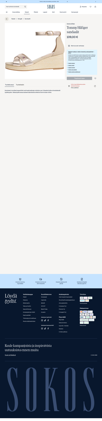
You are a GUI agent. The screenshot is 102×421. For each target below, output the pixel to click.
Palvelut (61, 328)
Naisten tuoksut (71, 63)
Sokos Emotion (63, 322)
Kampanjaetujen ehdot (29, 312)
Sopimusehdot (27, 315)
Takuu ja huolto (27, 306)
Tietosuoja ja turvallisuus (29, 318)
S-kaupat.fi (63, 313)
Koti (53, 12)
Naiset (27, 12)
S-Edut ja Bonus (63, 331)
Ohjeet (25, 297)
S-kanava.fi (63, 307)
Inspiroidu (43, 300)
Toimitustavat (83, 303)
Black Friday (44, 309)
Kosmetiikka (16, 12)
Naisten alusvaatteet (72, 69)
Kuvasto (43, 312)
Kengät (20, 19)
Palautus (25, 300)
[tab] (9, 85)
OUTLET (43, 306)
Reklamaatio (26, 303)
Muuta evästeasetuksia (29, 321)
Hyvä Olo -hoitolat (63, 325)
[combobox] (16, 7)
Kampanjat (74, 12)
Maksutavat (83, 325)
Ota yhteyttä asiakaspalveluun (67, 300)
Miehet (36, 12)
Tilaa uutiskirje (10, 355)
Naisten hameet (71, 67)
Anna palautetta (63, 303)
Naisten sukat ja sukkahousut (74, 71)
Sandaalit (27, 19)
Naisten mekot (71, 65)
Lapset (45, 12)
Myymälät (61, 319)
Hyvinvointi (63, 12)
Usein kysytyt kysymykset (65, 297)
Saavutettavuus (27, 309)
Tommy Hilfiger (71, 23)
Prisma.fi (63, 310)
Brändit (43, 303)
